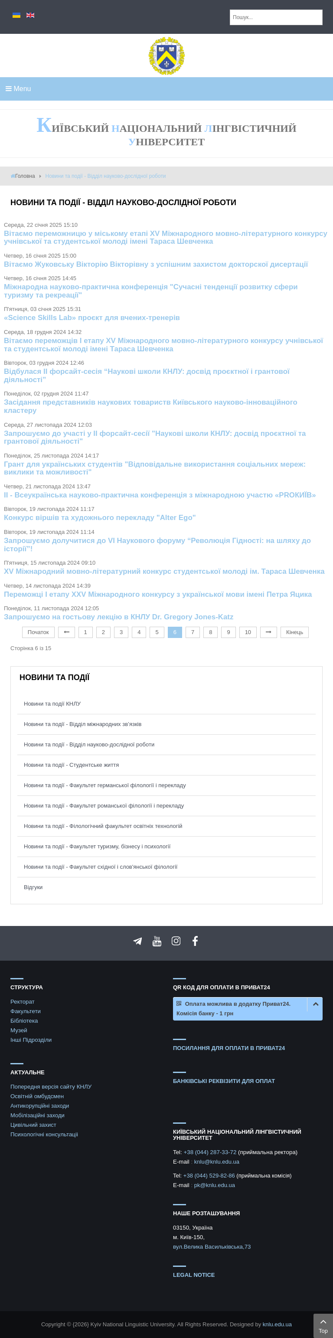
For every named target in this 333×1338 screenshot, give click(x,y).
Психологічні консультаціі (44, 1134)
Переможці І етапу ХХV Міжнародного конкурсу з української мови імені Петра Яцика (158, 594)
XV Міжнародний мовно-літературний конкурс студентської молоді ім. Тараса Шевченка (164, 571)
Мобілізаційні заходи (37, 1115)
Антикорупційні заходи (39, 1105)
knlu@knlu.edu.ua (216, 1161)
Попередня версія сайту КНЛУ (50, 1086)
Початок (38, 632)
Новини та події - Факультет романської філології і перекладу (104, 805)
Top (323, 1325)
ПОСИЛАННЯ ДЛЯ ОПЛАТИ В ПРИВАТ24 (229, 1048)
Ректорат (22, 1001)
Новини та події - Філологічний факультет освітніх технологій (103, 826)
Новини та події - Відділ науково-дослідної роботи (89, 744)
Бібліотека (24, 1020)
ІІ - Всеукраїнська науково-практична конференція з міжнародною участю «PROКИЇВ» (160, 495)
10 (248, 632)
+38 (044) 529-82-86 (210, 1175)
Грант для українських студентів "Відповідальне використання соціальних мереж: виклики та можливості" (155, 468)
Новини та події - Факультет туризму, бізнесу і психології (97, 846)
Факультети (25, 1011)
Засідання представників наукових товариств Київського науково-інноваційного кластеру (150, 406)
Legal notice (194, 1275)
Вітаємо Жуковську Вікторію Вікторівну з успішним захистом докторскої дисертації (156, 264)
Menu (18, 88)
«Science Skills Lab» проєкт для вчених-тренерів (92, 318)
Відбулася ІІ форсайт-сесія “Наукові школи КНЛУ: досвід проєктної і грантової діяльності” (147, 375)
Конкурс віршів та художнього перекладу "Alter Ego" (100, 518)
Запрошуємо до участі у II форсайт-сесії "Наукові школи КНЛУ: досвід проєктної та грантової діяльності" (155, 437)
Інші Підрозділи (31, 1040)
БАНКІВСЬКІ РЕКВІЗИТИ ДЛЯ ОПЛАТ (224, 1081)
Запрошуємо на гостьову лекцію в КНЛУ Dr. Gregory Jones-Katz (118, 617)
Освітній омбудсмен (37, 1096)
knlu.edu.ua (277, 1324)
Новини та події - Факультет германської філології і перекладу (105, 785)
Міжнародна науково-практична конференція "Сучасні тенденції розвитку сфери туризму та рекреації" (151, 291)
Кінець (294, 632)
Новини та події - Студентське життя (71, 765)
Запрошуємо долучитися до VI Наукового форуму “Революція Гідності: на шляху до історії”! (157, 545)
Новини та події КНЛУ (52, 703)
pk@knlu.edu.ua (214, 1185)
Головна (25, 176)
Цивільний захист (33, 1125)
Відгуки (33, 887)
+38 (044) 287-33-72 (210, 1152)
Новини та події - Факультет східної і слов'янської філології (101, 867)
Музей (18, 1030)
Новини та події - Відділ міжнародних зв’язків (82, 724)
